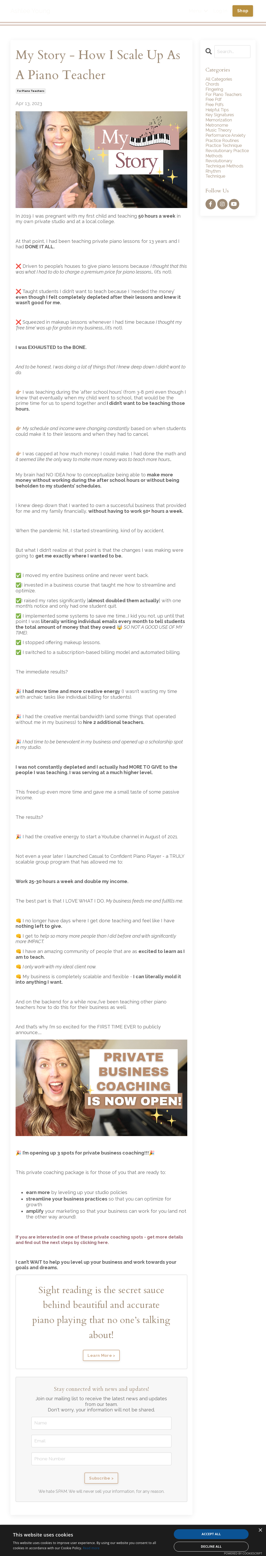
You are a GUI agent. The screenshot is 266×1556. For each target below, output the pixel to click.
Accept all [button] (211, 1534)
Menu (198, 11)
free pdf (215, 102)
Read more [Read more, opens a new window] (91, 1548)
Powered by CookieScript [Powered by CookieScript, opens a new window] (243, 1553)
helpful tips (218, 113)
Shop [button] (242, 10)
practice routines (225, 152)
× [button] (260, 1530)
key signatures (222, 119)
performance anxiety (220, 144)
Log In (220, 11)
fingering (216, 91)
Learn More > (101, 1355)
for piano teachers (30, 90)
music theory (220, 136)
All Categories (220, 79)
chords (213, 85)
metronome (218, 130)
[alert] (133, 1540)
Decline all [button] (211, 1546)
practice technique (226, 158)
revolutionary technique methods (227, 178)
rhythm (214, 186)
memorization (220, 124)
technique (217, 192)
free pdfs (216, 108)
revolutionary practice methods (225, 166)
